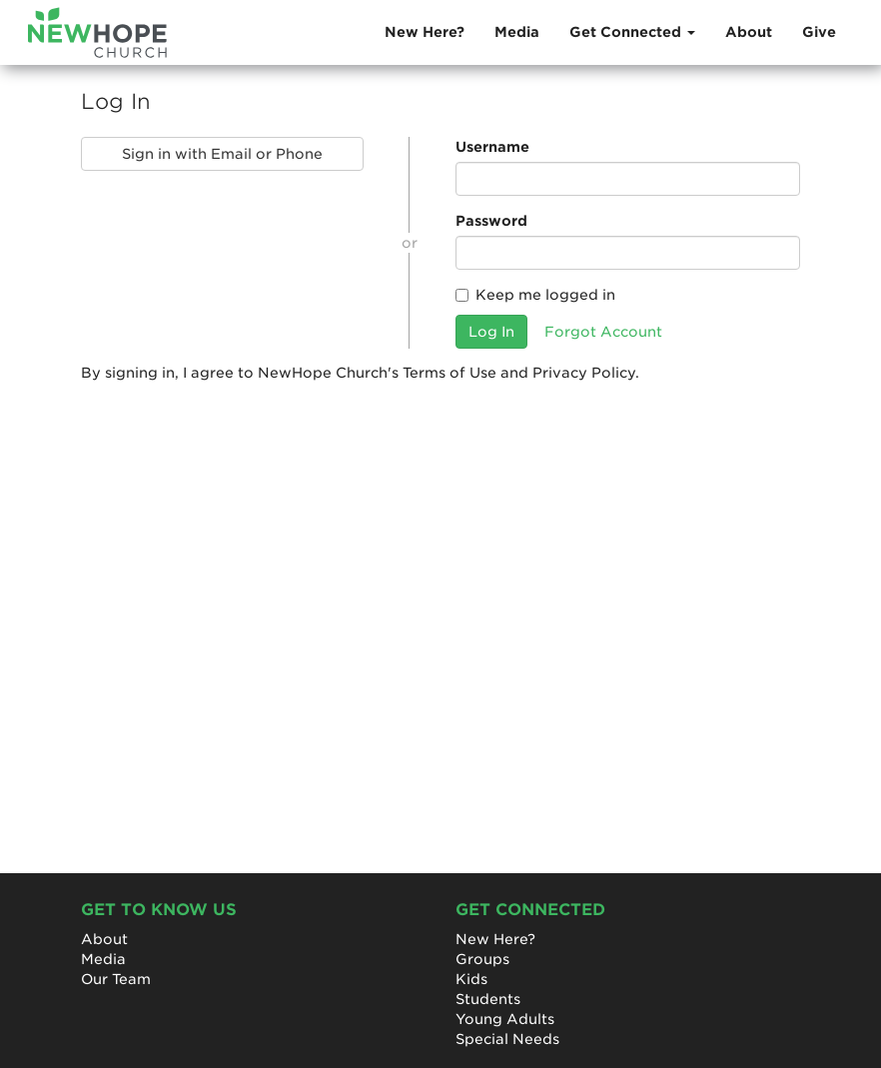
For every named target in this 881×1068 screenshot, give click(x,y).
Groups (482, 959)
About (748, 32)
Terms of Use (449, 373)
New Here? (424, 32)
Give (819, 32)
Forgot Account (603, 332)
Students (487, 999)
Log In (491, 332)
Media (516, 32)
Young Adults (504, 1019)
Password (491, 221)
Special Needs (507, 1039)
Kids (471, 979)
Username (492, 147)
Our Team (116, 979)
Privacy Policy (583, 373)
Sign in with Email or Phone (222, 154)
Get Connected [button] (632, 32)
